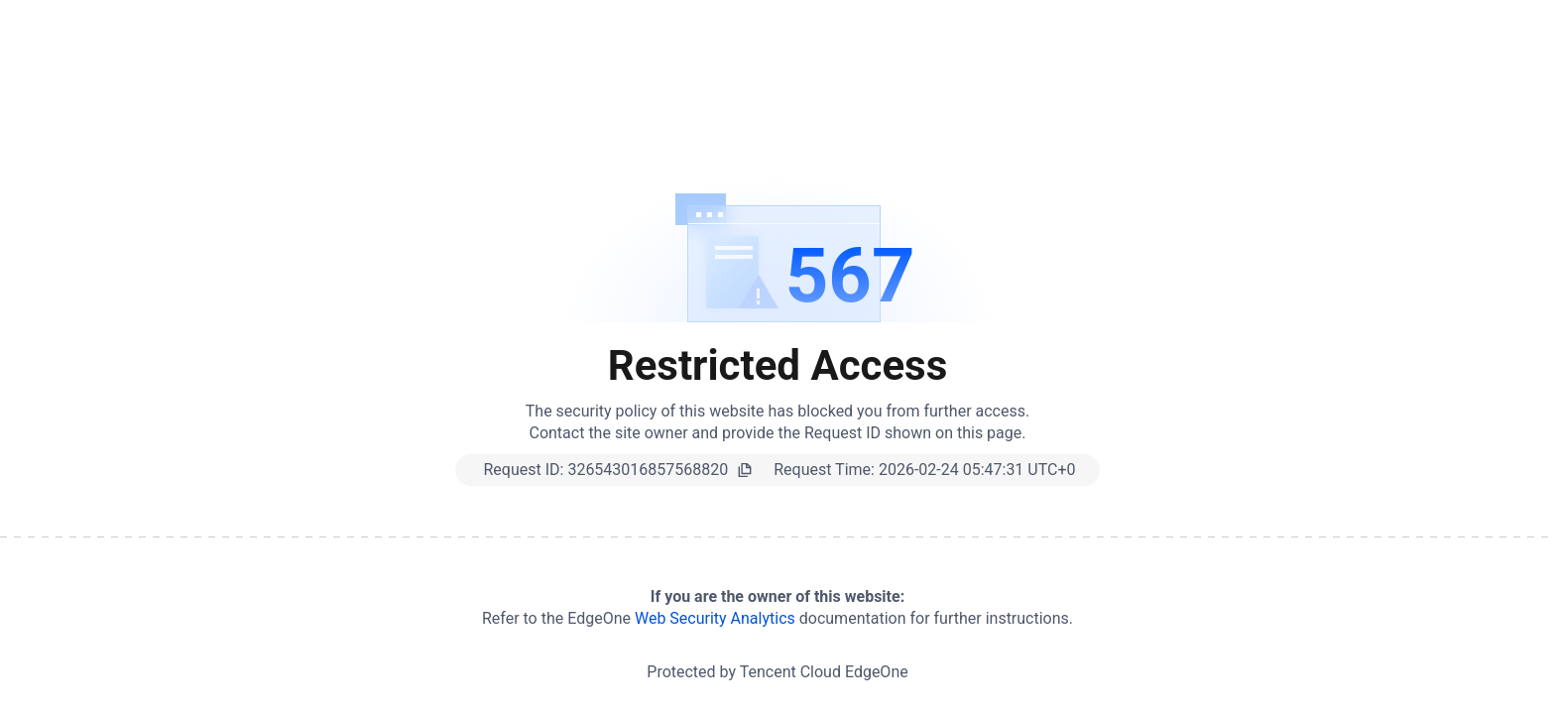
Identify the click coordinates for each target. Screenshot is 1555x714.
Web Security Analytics (715, 618)
